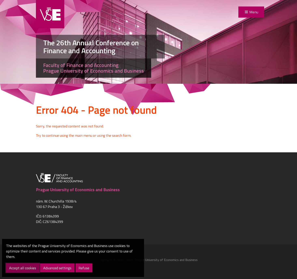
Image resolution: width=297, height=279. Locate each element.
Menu (253, 12)
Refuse (84, 268)
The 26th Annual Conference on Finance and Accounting (91, 46)
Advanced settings (57, 268)
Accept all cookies (22, 268)
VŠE (50, 14)
